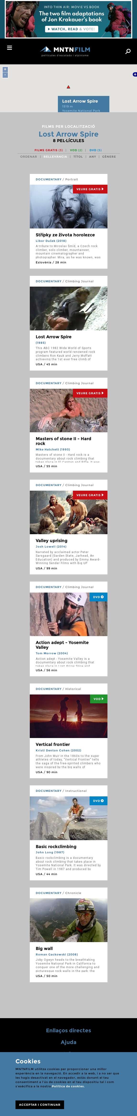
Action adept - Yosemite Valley (62, 645)
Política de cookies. (68, 1086)
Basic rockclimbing (56, 846)
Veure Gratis (90, 189)
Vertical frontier (53, 744)
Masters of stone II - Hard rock (63, 441)
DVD (96, 150)
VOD (76, 150)
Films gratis (49, 150)
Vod (99, 699)
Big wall (44, 948)
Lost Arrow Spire (53, 336)
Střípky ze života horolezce (65, 235)
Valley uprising (51, 540)
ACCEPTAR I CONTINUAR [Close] (40, 1104)
